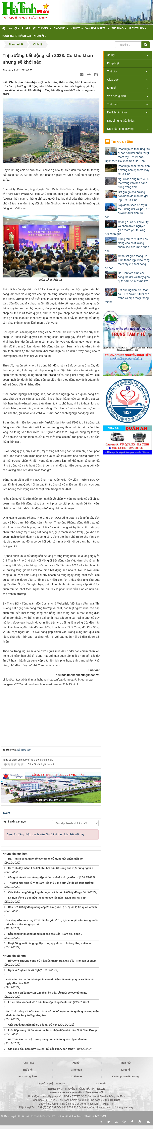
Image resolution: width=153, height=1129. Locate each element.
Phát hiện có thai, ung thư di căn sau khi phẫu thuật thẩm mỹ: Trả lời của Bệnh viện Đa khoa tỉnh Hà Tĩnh (127, 155)
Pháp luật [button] (28, 28)
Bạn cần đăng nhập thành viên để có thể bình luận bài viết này (45, 834)
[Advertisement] (51, 712)
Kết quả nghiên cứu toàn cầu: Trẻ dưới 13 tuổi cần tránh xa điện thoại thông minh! (127, 296)
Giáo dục (113, 79)
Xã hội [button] (14, 29)
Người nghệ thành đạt (120, 120)
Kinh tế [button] (77, 29)
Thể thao (112, 104)
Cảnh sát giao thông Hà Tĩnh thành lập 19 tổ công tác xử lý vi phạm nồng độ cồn (127, 262)
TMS (103, 1116)
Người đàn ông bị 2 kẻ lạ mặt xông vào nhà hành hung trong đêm (133, 183)
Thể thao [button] (119, 29)
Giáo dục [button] (61, 29)
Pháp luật (113, 63)
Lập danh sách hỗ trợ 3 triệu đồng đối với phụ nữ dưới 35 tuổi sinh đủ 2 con (127, 211)
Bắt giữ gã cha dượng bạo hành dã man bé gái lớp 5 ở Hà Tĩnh (133, 196)
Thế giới (112, 71)
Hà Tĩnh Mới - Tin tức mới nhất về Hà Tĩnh (56, 1116)
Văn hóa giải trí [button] (97, 29)
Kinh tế (111, 87)
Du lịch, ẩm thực (117, 112)
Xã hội (111, 55)
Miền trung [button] (137, 29)
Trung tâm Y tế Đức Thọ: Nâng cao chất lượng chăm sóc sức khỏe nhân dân (127, 245)
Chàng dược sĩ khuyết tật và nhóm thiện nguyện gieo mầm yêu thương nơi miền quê (127, 228)
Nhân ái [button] (40, 37)
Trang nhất (27, 1062)
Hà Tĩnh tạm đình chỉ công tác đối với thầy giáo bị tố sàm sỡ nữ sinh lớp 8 (127, 279)
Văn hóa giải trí (116, 96)
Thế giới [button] (44, 29)
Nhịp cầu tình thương (120, 128)
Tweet (6, 813)
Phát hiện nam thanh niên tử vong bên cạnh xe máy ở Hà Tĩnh (134, 170)
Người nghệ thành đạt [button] (16, 36)
